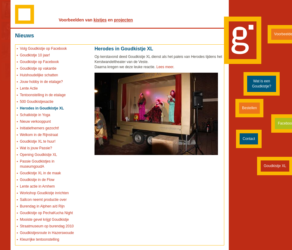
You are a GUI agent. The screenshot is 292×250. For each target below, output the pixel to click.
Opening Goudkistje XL (38, 155)
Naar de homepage (24, 14)
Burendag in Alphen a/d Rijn (42, 206)
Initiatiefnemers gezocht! (39, 128)
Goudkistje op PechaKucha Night (46, 213)
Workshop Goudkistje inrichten (44, 193)
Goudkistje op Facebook (39, 62)
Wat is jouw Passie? (36, 148)
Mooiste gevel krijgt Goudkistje (44, 219)
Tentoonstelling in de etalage (43, 95)
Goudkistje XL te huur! (37, 141)
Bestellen (249, 108)
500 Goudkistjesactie (36, 102)
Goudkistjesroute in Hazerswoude (47, 233)
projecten (123, 19)
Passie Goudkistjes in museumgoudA (37, 164)
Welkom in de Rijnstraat (39, 135)
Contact (249, 139)
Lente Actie (29, 88)
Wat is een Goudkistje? (261, 83)
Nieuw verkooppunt (35, 121)
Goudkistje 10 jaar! (35, 55)
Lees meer (164, 67)
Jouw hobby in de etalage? (41, 82)
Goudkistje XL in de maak (40, 173)
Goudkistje (242, 40)
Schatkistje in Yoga (35, 115)
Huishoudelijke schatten (39, 75)
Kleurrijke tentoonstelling (39, 239)
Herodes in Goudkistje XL (42, 108)
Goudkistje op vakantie (38, 68)
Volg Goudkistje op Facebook (43, 48)
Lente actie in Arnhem (37, 186)
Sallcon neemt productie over (43, 200)
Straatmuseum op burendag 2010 (47, 226)
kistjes (100, 19)
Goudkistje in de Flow (37, 180)
